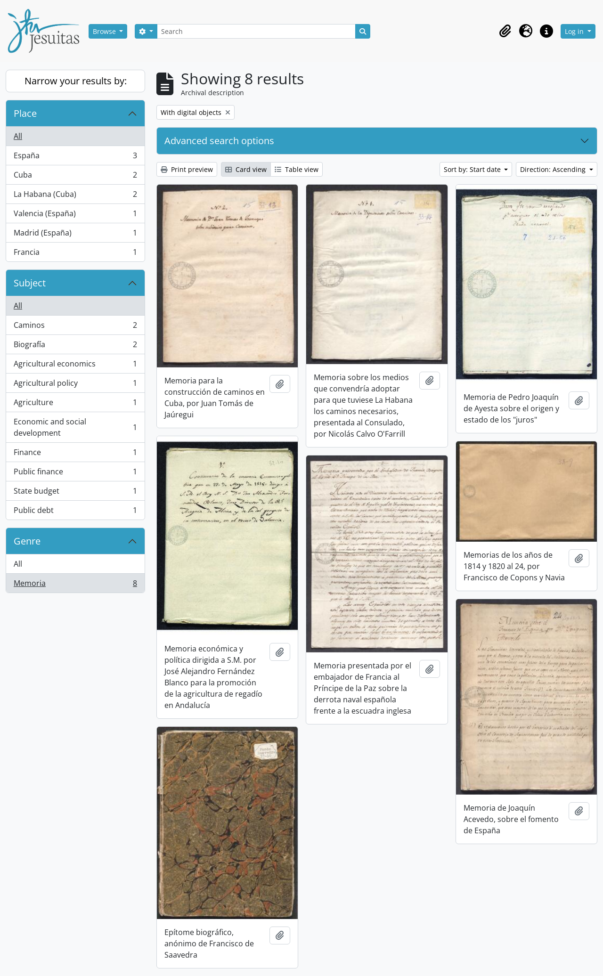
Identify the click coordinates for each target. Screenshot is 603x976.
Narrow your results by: (75, 80)
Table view (296, 169)
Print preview (187, 169)
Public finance (75, 473)
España (75, 157)
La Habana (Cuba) (75, 196)
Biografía (75, 346)
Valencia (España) (75, 215)
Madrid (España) (75, 235)
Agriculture (75, 404)
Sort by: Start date (473, 169)
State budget (75, 493)
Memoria (75, 585)
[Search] (256, 31)
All (18, 136)
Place (25, 113)
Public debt (75, 512)
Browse (105, 31)
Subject (30, 283)
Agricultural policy (75, 385)
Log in (575, 31)
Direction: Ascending (553, 169)
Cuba (75, 177)
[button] (505, 31)
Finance (75, 454)
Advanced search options (219, 140)
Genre (27, 541)
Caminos (75, 327)
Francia (75, 253)
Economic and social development (75, 427)
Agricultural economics (75, 366)
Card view (246, 169)
